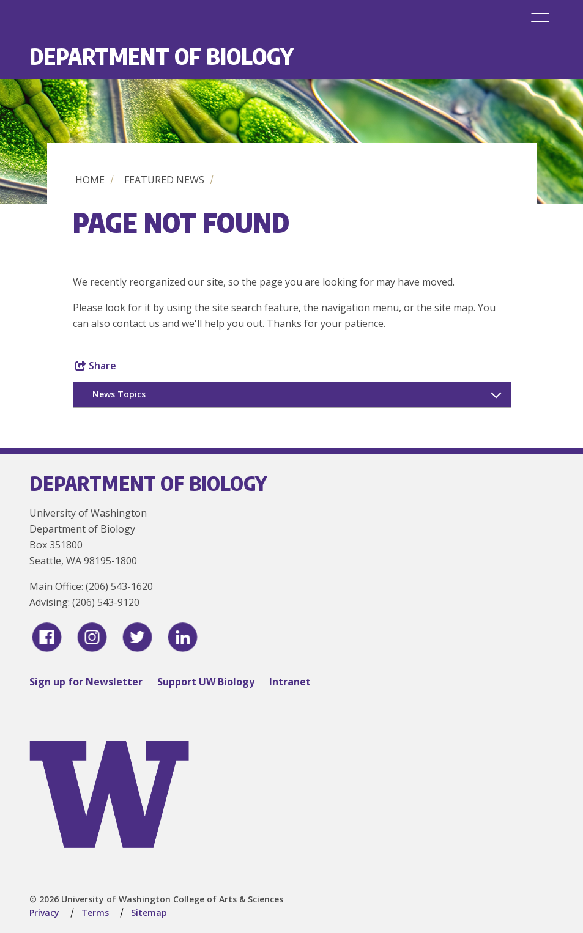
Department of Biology (161, 56)
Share (95, 365)
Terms (95, 912)
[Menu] (540, 21)
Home (90, 179)
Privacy (44, 912)
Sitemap (149, 912)
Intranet (290, 681)
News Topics (119, 394)
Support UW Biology (205, 681)
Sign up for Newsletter (86, 681)
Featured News (164, 179)
